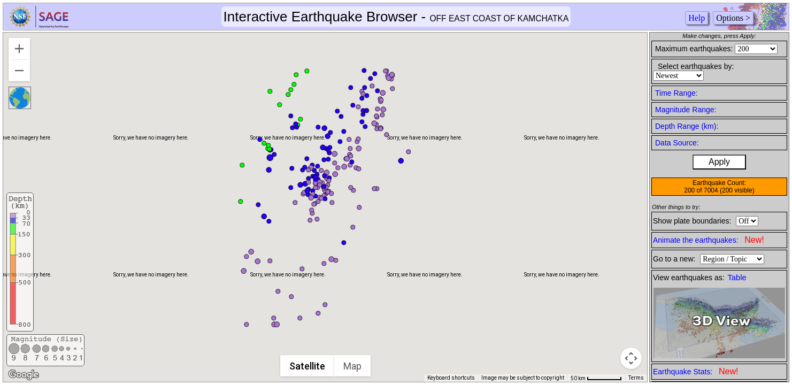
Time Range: (676, 93)
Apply (719, 161)
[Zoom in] (19, 48)
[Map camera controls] (631, 358)
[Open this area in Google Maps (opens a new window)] (23, 375)
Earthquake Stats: (695, 371)
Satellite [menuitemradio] (308, 366)
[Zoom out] (19, 70)
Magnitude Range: (685, 109)
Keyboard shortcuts (451, 378)
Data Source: (677, 142)
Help (696, 17)
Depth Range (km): (686, 126)
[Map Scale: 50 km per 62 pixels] (596, 378)
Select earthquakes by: (696, 66)
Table (737, 277)
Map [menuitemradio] (353, 366)
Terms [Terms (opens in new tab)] (636, 378)
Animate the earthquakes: (708, 239)
